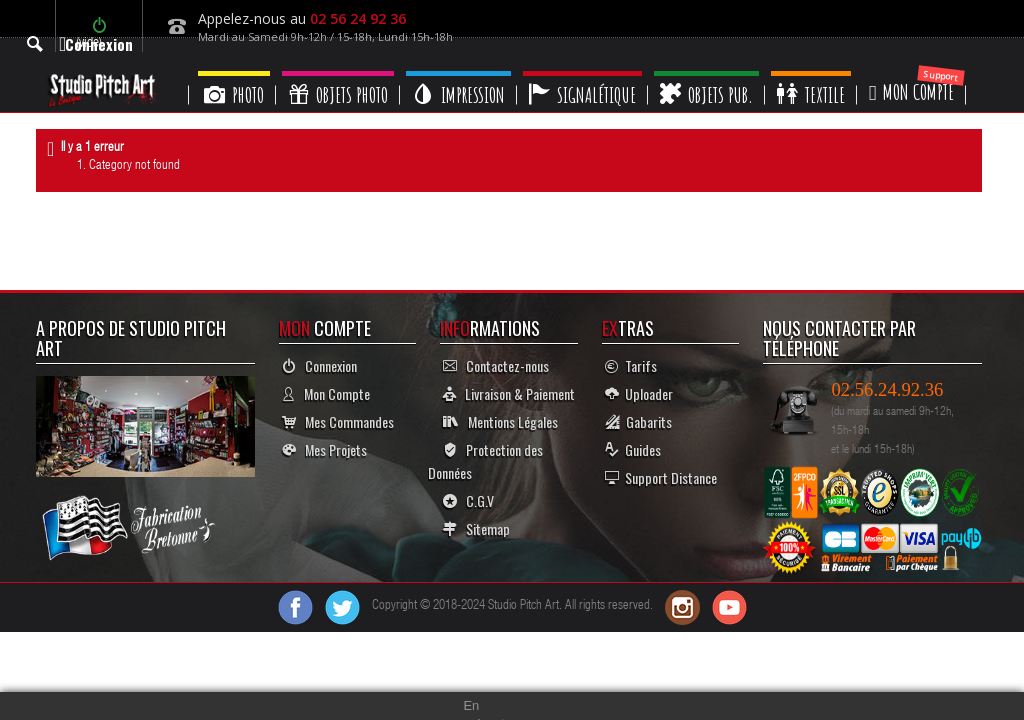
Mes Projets (324, 449)
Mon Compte (326, 393)
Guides (633, 449)
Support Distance (661, 477)
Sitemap (476, 528)
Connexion (319, 365)
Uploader (639, 393)
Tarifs (631, 365)
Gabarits (638, 421)
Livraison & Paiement (509, 393)
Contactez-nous (496, 365)
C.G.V (468, 500)
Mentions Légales (500, 421)
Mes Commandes (338, 421)
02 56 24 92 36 (358, 18)
